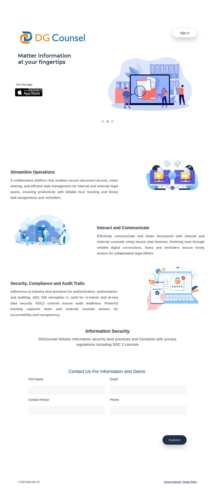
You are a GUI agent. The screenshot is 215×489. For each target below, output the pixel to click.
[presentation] (60, 427)
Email (114, 379)
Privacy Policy (190, 482)
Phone (114, 399)
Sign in (184, 33)
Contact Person (38, 399)
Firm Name (35, 379)
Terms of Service (172, 482)
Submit (175, 440)
